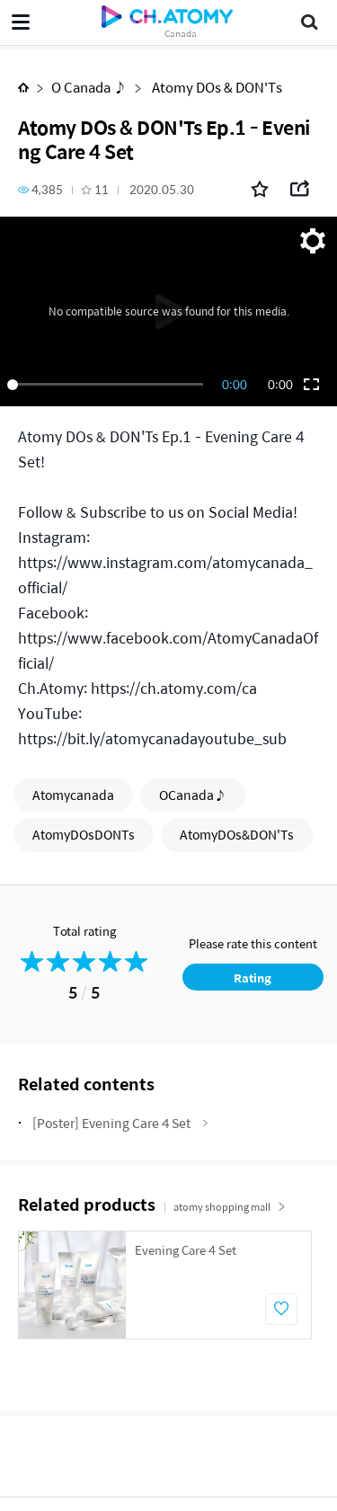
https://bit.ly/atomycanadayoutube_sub (152, 738)
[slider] (108, 384)
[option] (165, 1285)
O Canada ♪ (89, 86)
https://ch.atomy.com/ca (174, 688)
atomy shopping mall (229, 1206)
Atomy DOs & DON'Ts (215, 86)
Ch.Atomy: (52, 688)
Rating (252, 977)
